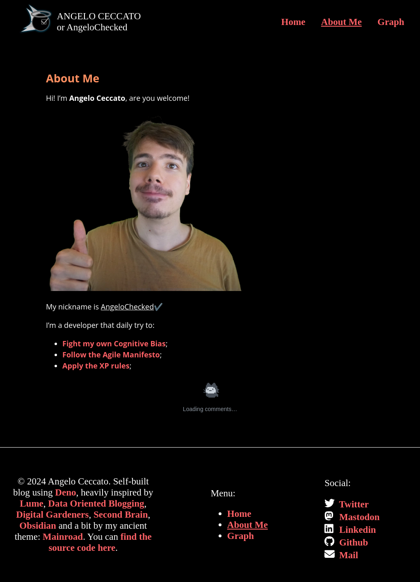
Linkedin (356, 529)
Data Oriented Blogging (96, 503)
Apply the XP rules (96, 366)
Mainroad (63, 536)
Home (293, 21)
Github (352, 542)
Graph (390, 21)
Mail (347, 555)
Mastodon (358, 517)
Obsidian (37, 525)
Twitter (353, 504)
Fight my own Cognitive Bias (114, 343)
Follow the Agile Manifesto (111, 354)
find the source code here (99, 542)
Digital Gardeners (52, 514)
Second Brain (121, 514)
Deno (65, 492)
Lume (31, 503)
